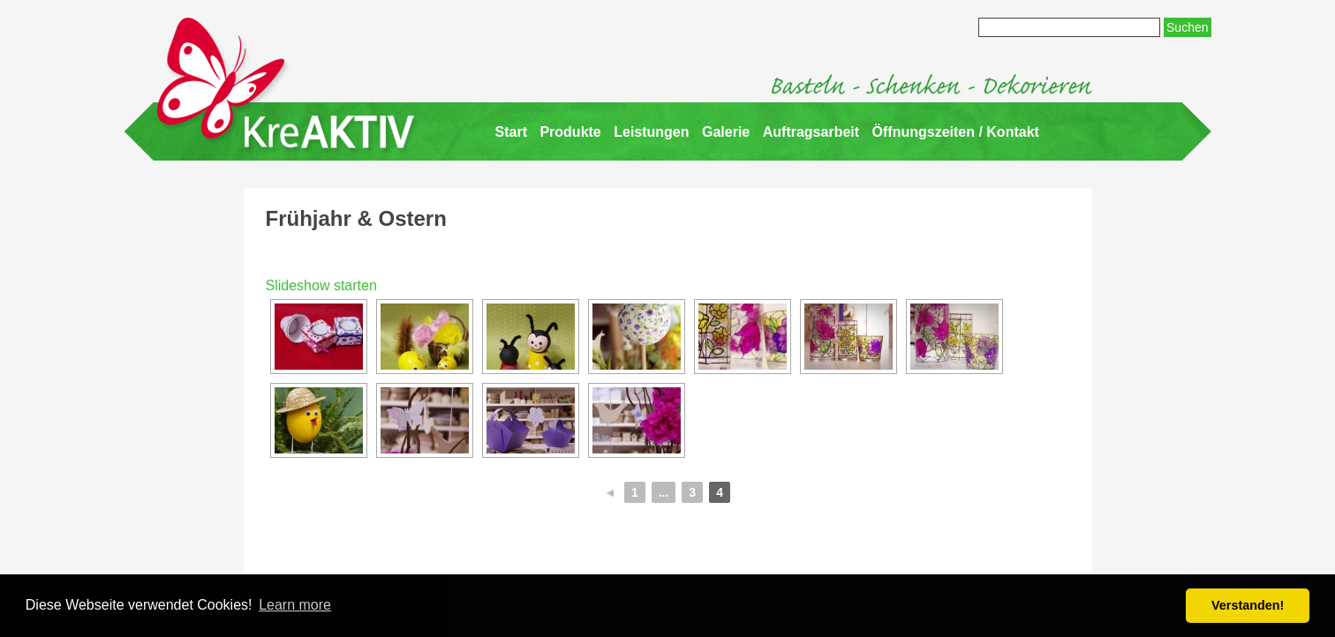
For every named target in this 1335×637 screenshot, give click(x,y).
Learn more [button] (295, 604)
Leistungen (651, 131)
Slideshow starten (321, 285)
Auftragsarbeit (811, 131)
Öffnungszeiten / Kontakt (955, 131)
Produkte (569, 131)
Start (511, 131)
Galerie (726, 131)
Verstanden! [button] (1247, 605)
